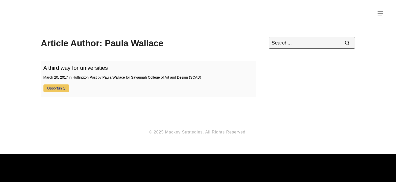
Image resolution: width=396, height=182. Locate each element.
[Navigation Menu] (381, 13)
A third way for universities (75, 68)
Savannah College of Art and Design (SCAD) (166, 77)
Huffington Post (84, 77)
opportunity (56, 88)
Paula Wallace (114, 77)
